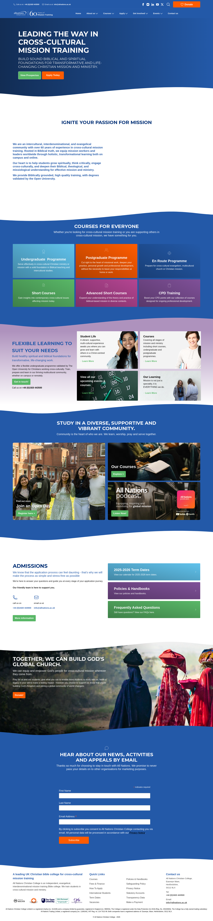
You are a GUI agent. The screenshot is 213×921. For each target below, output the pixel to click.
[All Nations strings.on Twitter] (162, 4)
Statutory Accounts (135, 893)
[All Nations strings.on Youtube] (157, 4)
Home (78, 13)
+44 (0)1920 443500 (32, 4)
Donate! (20, 694)
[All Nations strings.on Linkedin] (153, 4)
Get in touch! (22, 381)
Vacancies (94, 902)
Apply (122, 13)
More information (25, 617)
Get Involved (139, 13)
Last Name (65, 803)
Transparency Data (135, 897)
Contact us (173, 13)
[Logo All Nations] (33, 13)
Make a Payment (134, 902)
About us (91, 13)
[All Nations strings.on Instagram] (148, 4)
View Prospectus (29, 75)
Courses (107, 13)
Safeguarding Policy (136, 884)
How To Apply (96, 888)
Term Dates (95, 897)
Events (156, 13)
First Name (65, 790)
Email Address (68, 817)
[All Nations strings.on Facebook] (143, 4)
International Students (100, 893)
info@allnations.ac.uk (62, 4)
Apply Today (53, 75)
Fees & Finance (97, 884)
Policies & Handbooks (137, 879)
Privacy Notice (137, 832)
